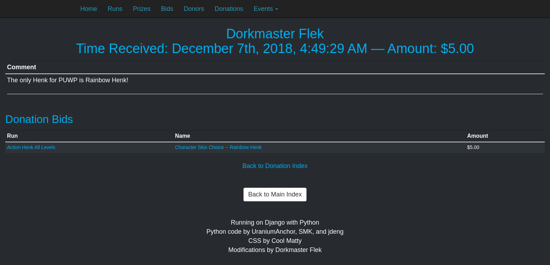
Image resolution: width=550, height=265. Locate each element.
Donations (229, 8)
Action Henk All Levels (31, 147)
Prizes (141, 8)
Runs (115, 8)
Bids (167, 8)
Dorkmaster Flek (275, 33)
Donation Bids (39, 119)
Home (88, 8)
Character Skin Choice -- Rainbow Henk (218, 147)
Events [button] (266, 8)
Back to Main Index (275, 194)
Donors (194, 8)
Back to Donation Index (275, 165)
